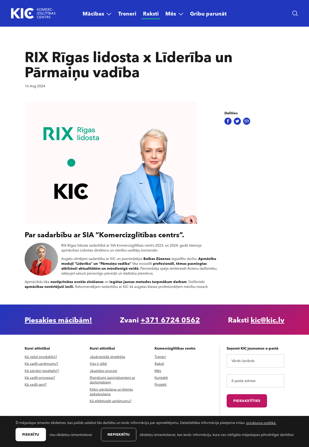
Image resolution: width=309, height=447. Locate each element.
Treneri (160, 356)
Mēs (157, 370)
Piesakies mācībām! (58, 319)
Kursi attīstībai (37, 348)
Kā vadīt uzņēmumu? (41, 363)
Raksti (159, 363)
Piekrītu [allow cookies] (30, 434)
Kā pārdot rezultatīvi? (42, 370)
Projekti (160, 384)
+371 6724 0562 (170, 319)
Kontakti (161, 377)
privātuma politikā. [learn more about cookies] (261, 422)
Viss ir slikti (98, 363)
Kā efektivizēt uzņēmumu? (110, 400)
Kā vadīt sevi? (36, 384)
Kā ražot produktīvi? (41, 356)
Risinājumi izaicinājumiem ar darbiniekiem (112, 380)
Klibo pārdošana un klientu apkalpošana (111, 391)
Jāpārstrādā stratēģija (107, 356)
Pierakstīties (246, 400)
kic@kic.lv (267, 319)
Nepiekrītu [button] (118, 434)
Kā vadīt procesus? (40, 377)
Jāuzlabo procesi (103, 370)
